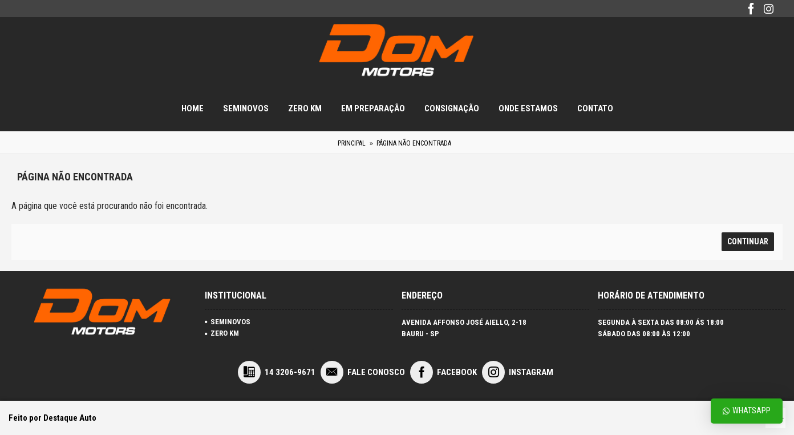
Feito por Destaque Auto (52, 418)
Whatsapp (747, 411)
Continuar (747, 241)
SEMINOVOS (227, 321)
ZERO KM (222, 333)
